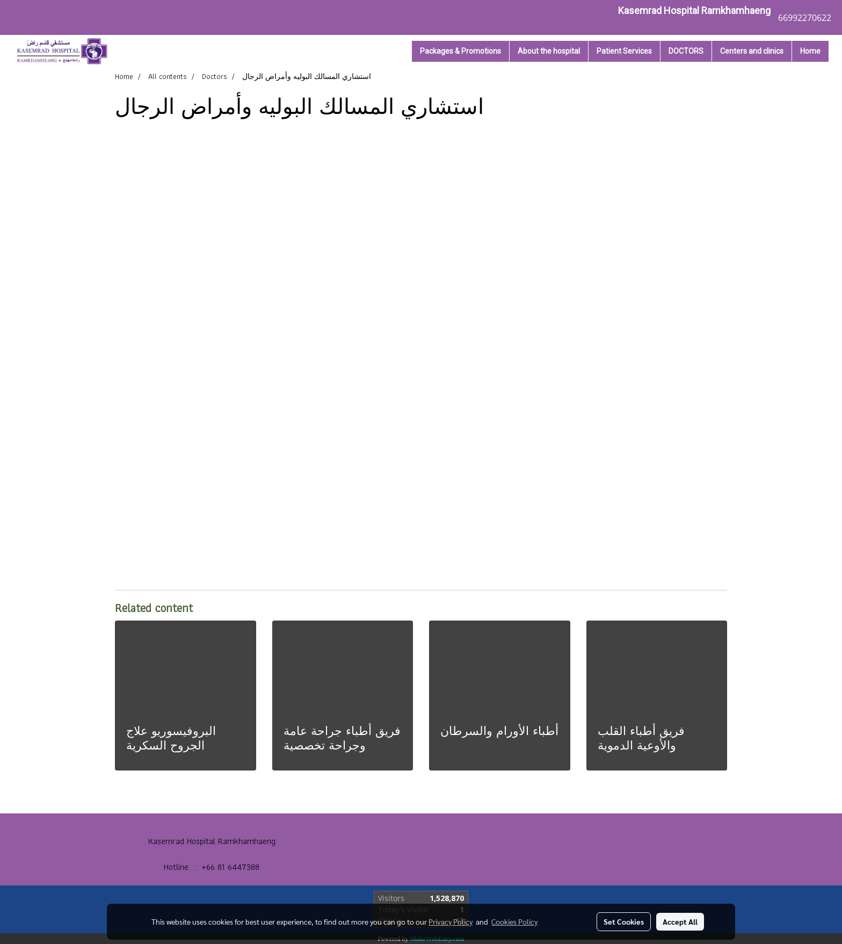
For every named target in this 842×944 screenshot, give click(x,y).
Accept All (680, 921)
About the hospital (549, 51)
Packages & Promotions (460, 51)
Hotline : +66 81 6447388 (211, 867)
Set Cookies (624, 921)
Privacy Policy (451, 921)
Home (810, 51)
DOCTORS (686, 51)
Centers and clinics (751, 51)
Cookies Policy (514, 921)
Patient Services (624, 51)
